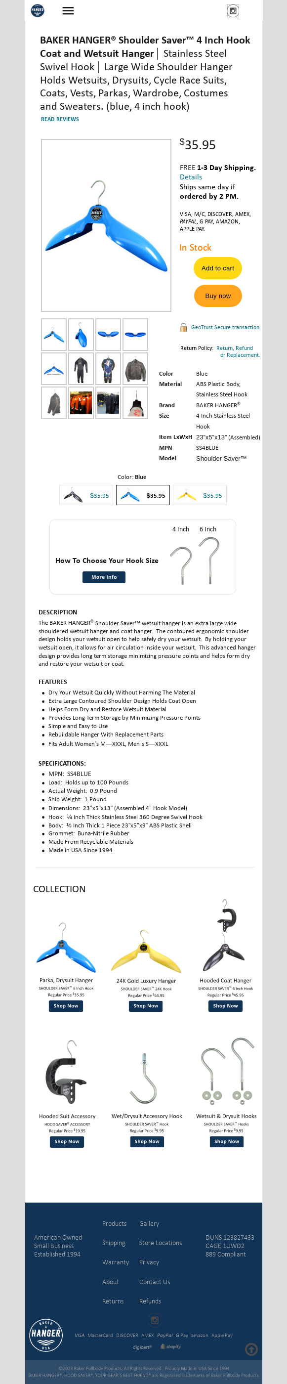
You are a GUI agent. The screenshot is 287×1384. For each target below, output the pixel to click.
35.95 (214, 496)
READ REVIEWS (60, 120)
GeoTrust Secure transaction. (226, 328)
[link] (201, 1299)
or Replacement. (220, 355)
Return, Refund (234, 348)
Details (191, 177)
